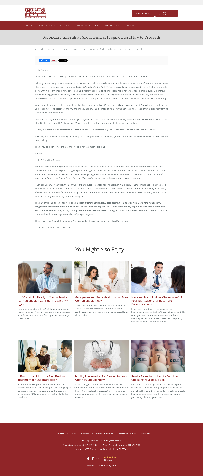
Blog (84, 49)
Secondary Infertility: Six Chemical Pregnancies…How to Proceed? (115, 49)
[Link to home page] (31, 13)
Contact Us (145, 433)
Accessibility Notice (127, 433)
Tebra (113, 465)
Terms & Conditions (105, 433)
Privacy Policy (86, 433)
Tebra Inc (72, 433)
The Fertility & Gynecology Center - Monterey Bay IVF (56, 49)
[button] (166, 13)
